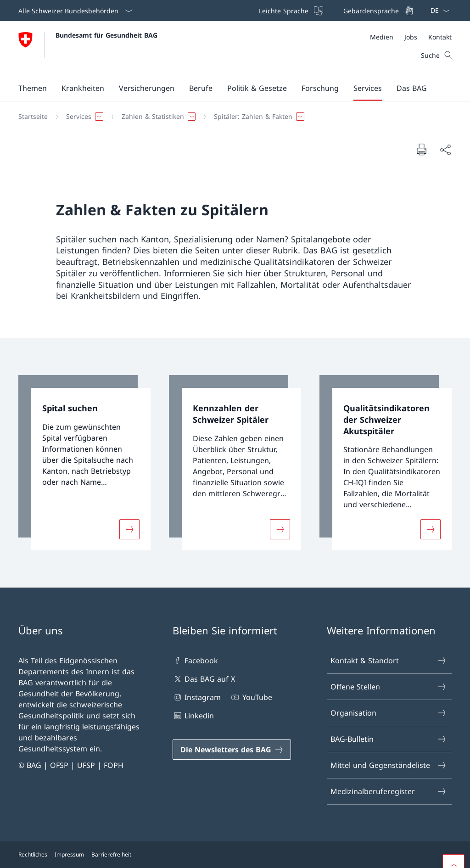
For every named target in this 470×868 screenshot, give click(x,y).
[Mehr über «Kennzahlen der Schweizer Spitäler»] (280, 529)
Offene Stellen (388, 686)
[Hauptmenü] (227, 88)
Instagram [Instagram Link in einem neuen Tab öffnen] (197, 697)
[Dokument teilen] (445, 149)
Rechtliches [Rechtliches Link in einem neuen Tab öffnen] (32, 854)
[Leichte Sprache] (290, 10)
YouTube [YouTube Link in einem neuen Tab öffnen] (251, 697)
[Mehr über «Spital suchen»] (129, 529)
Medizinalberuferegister (388, 791)
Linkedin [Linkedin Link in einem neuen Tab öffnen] (193, 716)
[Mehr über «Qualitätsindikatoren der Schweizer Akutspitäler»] (430, 529)
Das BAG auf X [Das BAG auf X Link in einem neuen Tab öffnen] (204, 679)
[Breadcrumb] (231, 116)
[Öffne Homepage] (87, 48)
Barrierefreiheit (111, 854)
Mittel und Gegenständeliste (388, 765)
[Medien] (381, 37)
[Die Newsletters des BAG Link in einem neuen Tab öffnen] (232, 749)
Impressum (69, 854)
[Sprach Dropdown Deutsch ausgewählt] (437, 10)
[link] (84, 462)
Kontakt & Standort (388, 660)
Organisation (388, 712)
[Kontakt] (440, 37)
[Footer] (235, 854)
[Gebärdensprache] (377, 10)
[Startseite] (33, 116)
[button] (32, 88)
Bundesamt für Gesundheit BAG (106, 35)
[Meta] (410, 37)
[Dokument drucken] (421, 149)
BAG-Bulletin (388, 739)
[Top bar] (335, 10)
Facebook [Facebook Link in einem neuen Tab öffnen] (195, 660)
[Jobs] (411, 37)
